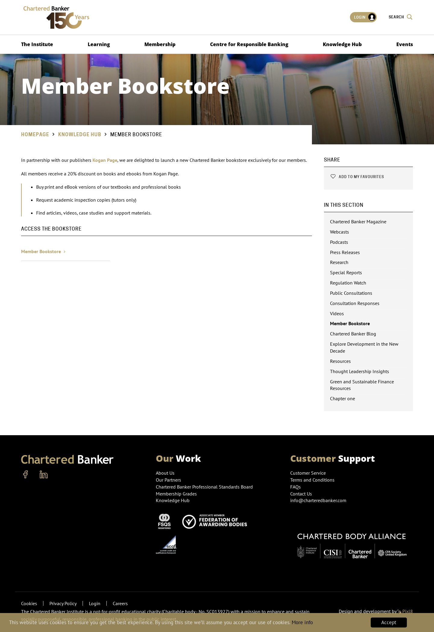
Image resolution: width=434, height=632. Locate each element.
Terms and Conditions (312, 480)
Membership (159, 44)
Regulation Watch (348, 283)
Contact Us (301, 494)
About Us (165, 473)
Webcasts (339, 232)
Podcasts (339, 242)
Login (365, 17)
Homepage (35, 134)
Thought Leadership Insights (359, 371)
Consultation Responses (354, 303)
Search (401, 17)
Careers (120, 603)
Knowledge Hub (342, 44)
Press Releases (345, 252)
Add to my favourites (357, 177)
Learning (99, 44)
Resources (340, 361)
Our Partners (168, 480)
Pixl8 (405, 611)
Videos (337, 313)
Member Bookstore (44, 251)
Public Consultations (351, 293)
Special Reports (346, 272)
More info (302, 622)
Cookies (29, 603)
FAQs (295, 487)
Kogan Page (105, 160)
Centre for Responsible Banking (249, 44)
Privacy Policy (63, 603)
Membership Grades (176, 494)
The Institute (37, 44)
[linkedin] (43, 475)
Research (339, 262)
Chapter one (342, 398)
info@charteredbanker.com (319, 500)
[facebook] (25, 475)
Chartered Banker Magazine (358, 222)
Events (404, 44)
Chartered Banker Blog (353, 334)
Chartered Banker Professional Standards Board (204, 487)
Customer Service (308, 473)
